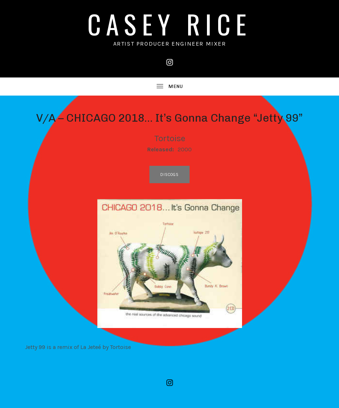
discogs (169, 174)
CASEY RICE (170, 23)
